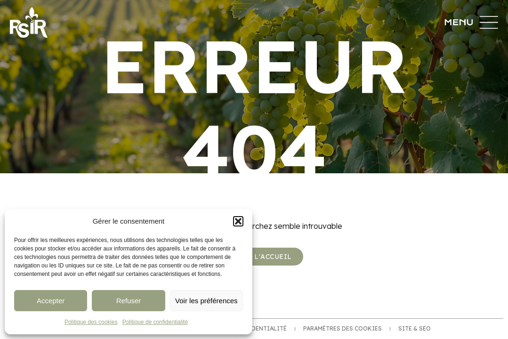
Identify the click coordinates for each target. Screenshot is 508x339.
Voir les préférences (206, 301)
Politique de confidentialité (155, 322)
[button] (238, 221)
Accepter (51, 301)
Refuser (128, 301)
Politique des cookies (91, 322)
